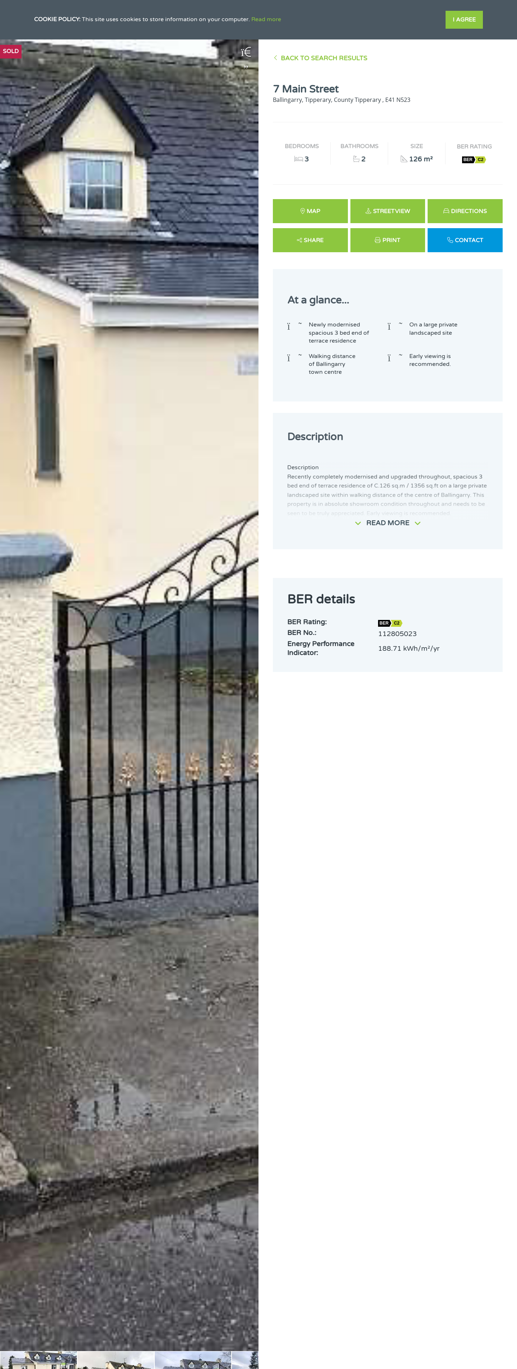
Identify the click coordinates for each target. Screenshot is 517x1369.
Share (313, 240)
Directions (469, 211)
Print (391, 240)
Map (313, 211)
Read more (266, 19)
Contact (469, 240)
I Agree (464, 19)
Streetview (391, 211)
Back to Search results (324, 58)
